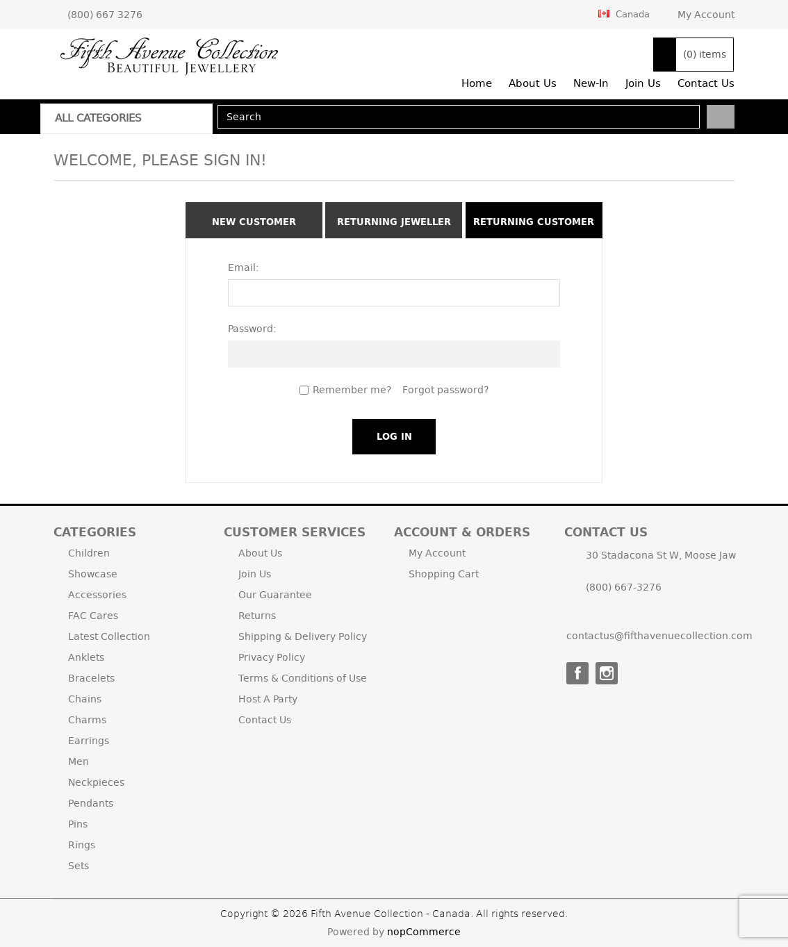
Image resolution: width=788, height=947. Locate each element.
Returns (257, 615)
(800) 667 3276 (104, 14)
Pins (78, 824)
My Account (706, 14)
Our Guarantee (275, 594)
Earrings (88, 740)
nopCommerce (424, 931)
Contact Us (264, 719)
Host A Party (267, 699)
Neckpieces (96, 782)
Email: (243, 267)
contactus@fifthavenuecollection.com (659, 635)
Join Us (254, 574)
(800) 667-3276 (624, 587)
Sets (78, 865)
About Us (260, 553)
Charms (87, 719)
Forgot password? (445, 389)
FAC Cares (93, 615)
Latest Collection (109, 636)
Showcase (92, 574)
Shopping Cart (444, 574)
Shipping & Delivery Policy (302, 636)
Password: (252, 328)
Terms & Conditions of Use (302, 678)
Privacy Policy (271, 657)
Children (89, 553)
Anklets (86, 657)
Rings (81, 845)
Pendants (90, 803)
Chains (84, 699)
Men (78, 761)
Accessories (97, 594)
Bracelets (91, 678)
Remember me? (352, 389)
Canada (624, 14)
